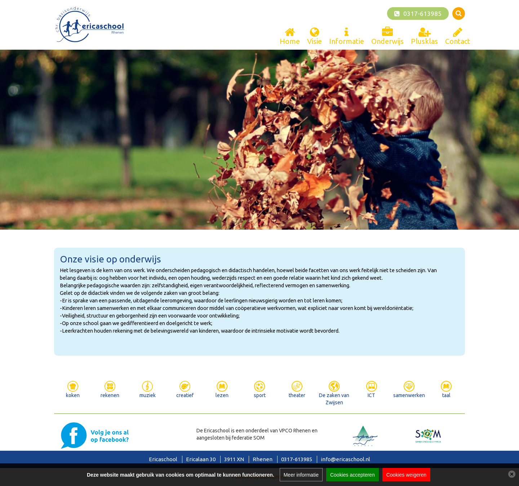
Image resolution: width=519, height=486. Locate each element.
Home (290, 41)
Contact (457, 41)
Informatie (346, 41)
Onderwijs (387, 41)
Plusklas (424, 41)
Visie (314, 41)
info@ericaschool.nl (345, 459)
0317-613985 (422, 13)
